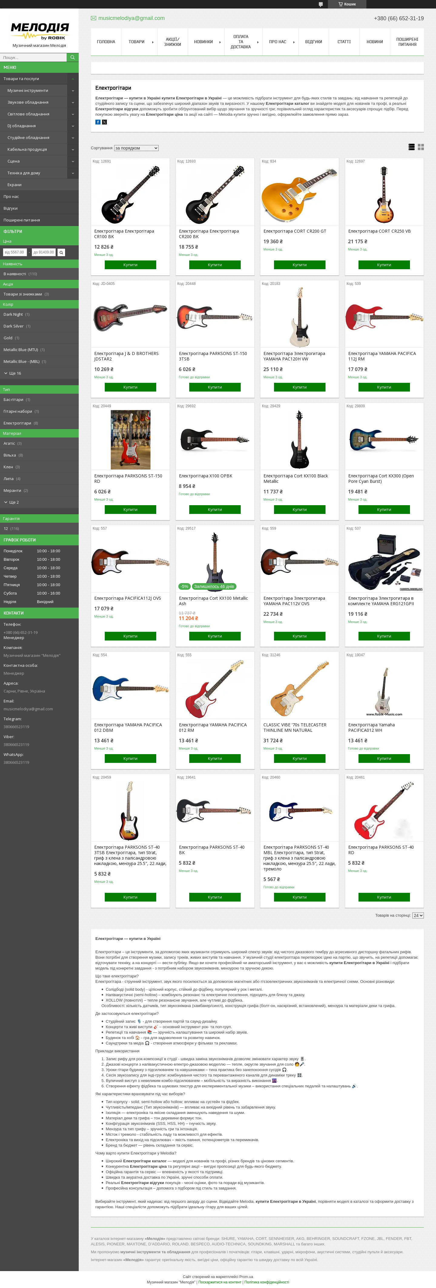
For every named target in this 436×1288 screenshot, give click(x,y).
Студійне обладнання (28, 137)
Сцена (14, 161)
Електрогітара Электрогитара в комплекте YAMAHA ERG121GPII (381, 601)
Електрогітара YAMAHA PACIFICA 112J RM (382, 356)
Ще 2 (14, 502)
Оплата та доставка (241, 41)
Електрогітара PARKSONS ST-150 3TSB (213, 356)
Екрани (14, 184)
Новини (375, 41)
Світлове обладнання (28, 114)
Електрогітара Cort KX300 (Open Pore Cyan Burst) (381, 478)
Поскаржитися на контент (219, 1282)
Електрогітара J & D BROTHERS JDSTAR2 (126, 356)
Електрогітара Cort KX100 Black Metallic (295, 478)
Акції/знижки (172, 42)
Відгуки (11, 208)
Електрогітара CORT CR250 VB (379, 231)
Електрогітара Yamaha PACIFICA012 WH (371, 727)
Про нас (11, 196)
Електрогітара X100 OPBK (205, 476)
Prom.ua (246, 1277)
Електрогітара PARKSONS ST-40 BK (212, 849)
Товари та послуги (21, 78)
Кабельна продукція (27, 149)
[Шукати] (73, 57)
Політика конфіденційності (266, 1282)
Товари (136, 41)
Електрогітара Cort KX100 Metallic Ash (213, 601)
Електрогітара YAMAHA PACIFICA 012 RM (213, 727)
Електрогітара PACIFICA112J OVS (127, 598)
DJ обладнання (22, 125)
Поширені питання (22, 220)
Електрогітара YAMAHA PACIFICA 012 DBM (128, 727)
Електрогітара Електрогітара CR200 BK (209, 233)
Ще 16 (15, 373)
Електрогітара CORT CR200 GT (294, 231)
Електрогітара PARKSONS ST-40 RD (381, 849)
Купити (130, 264)
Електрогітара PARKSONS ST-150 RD (128, 478)
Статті (344, 41)
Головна (106, 41)
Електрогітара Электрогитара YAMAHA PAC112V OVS (294, 601)
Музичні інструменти (28, 90)
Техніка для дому (24, 173)
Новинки (203, 41)
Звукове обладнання (28, 102)
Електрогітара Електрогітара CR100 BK (124, 233)
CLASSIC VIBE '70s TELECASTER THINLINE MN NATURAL (294, 727)
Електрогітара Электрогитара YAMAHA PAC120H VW (294, 356)
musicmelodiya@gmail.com (28, 709)
